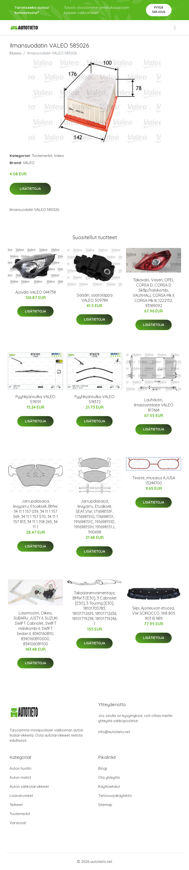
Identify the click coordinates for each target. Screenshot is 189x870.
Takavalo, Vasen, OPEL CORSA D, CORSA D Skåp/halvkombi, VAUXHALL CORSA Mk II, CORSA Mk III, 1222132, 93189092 (154, 292)
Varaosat (18, 822)
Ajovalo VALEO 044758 (35, 292)
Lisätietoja (30, 188)
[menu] (175, 27)
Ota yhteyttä (109, 777)
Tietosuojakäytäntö (115, 795)
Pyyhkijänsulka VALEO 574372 (94, 399)
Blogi (102, 768)
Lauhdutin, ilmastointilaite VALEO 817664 (153, 405)
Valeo (59, 155)
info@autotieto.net (114, 731)
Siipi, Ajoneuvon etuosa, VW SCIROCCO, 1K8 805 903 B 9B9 (153, 613)
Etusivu (15, 53)
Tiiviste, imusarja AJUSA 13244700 (153, 480)
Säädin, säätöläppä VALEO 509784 (94, 298)
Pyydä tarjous (158, 10)
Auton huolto (21, 768)
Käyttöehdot (109, 786)
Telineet (16, 804)
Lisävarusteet (21, 795)
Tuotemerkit (42, 155)
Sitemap (105, 804)
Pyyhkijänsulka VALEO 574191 (35, 399)
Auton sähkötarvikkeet (29, 786)
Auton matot (20, 777)
